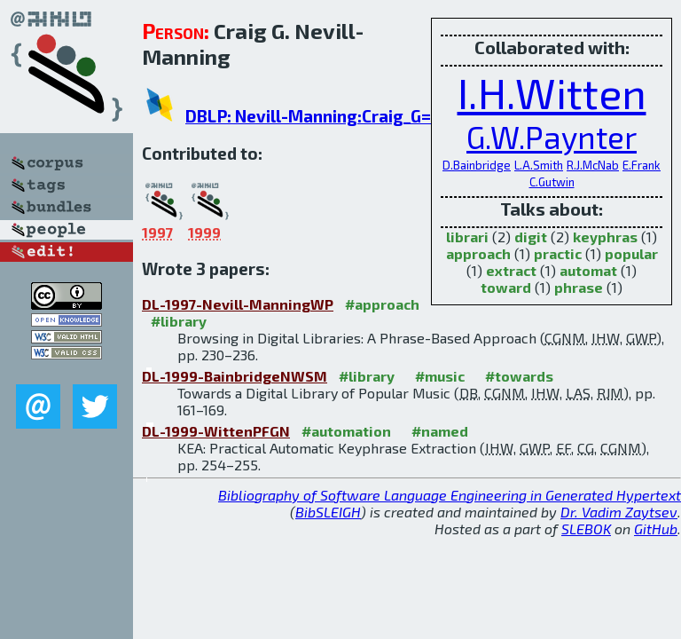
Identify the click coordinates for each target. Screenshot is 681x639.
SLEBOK (586, 528)
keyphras (605, 236)
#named (439, 430)
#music (440, 375)
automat (588, 270)
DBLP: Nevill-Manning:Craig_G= (308, 116)
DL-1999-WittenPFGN (216, 430)
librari (467, 236)
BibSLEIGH (328, 511)
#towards (519, 375)
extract (511, 270)
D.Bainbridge (476, 165)
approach (478, 253)
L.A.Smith (538, 165)
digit (530, 236)
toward (506, 287)
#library (179, 320)
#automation (346, 430)
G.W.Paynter (551, 136)
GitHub (655, 528)
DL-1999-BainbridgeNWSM (234, 375)
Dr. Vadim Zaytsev (618, 511)
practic (558, 253)
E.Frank (641, 165)
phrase (578, 287)
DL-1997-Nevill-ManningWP (237, 304)
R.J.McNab (593, 165)
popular (631, 253)
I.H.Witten (552, 92)
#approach (382, 304)
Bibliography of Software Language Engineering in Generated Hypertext (449, 494)
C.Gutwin (552, 182)
